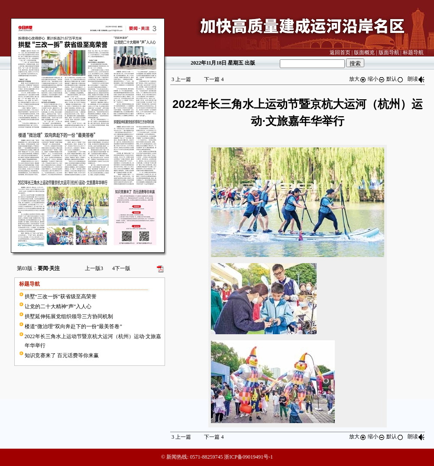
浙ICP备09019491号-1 (248, 457)
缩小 (376, 79)
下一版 (121, 268)
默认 (395, 79)
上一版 (94, 268)
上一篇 (181, 79)
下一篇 (213, 79)
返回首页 (340, 52)
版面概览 (364, 52)
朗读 (416, 79)
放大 (357, 79)
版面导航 (389, 52)
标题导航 (413, 52)
